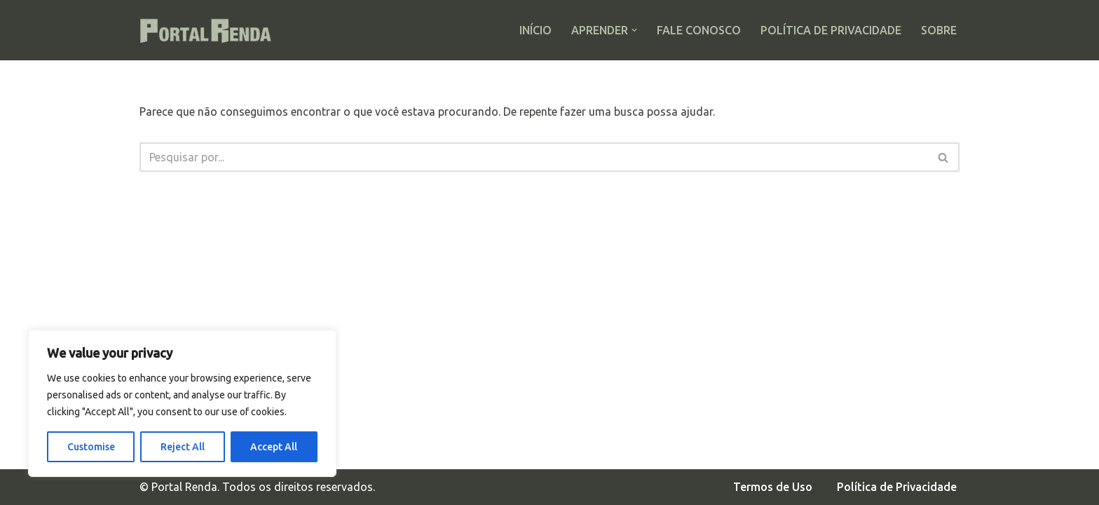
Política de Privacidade (830, 30)
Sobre (939, 30)
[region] (182, 403)
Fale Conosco (699, 30)
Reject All (183, 446)
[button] (634, 30)
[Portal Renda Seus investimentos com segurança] (209, 30)
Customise (91, 446)
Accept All (273, 446)
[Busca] (533, 157)
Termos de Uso (772, 486)
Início (535, 30)
